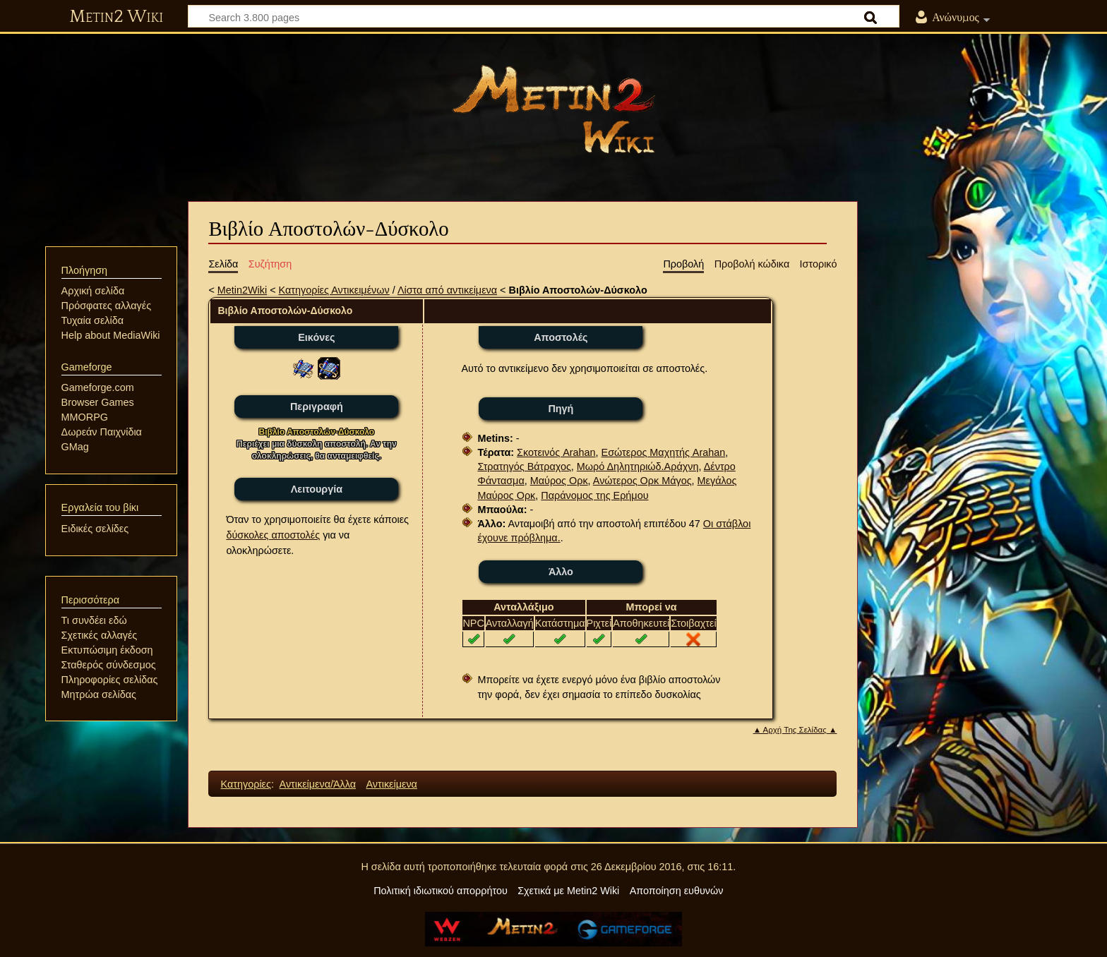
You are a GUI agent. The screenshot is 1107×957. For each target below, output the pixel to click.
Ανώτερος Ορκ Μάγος (642, 480)
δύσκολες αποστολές (273, 535)
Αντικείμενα (391, 784)
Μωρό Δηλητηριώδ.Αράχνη (638, 466)
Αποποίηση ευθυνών (677, 890)
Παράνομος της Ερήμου (594, 495)
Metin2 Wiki (116, 17)
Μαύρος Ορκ (559, 480)
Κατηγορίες (246, 784)
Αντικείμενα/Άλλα (318, 784)
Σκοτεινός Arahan (556, 452)
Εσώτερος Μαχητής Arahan (664, 452)
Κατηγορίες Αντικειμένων (334, 290)
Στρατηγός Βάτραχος (523, 466)
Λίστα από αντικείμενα (447, 290)
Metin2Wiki (242, 290)
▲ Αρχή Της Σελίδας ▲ (795, 730)
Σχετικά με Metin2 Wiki (568, 890)
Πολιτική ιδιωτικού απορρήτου (440, 890)
